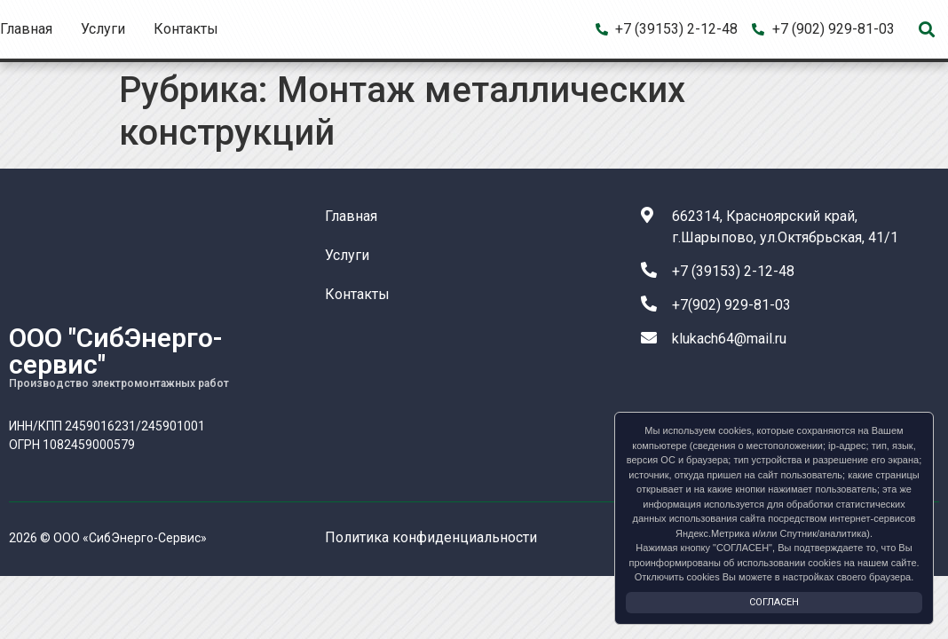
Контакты (186, 28)
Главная (26, 28)
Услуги (103, 28)
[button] (927, 29)
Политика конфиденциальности (431, 537)
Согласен (774, 602)
